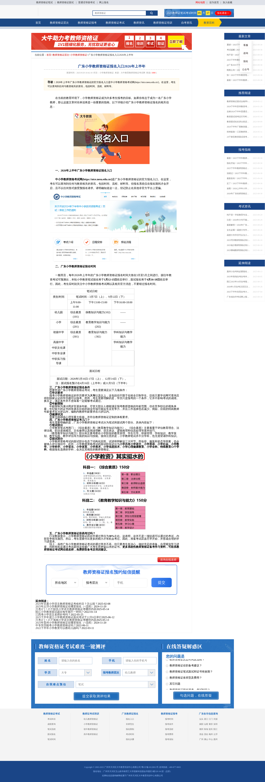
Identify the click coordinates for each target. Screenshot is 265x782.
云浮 (215, 734)
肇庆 (211, 724)
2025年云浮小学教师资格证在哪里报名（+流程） (64, 606)
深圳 (215, 724)
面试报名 (51, 734)
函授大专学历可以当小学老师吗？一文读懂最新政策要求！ (238, 235)
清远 (201, 734)
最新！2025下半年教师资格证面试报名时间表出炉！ (238, 80)
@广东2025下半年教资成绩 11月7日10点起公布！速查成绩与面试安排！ (238, 65)
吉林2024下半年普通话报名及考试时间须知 (238, 111)
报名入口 (130, 719)
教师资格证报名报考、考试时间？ (188, 674)
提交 (161, 582)
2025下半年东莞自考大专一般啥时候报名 (238, 292)
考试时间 (130, 734)
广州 (201, 739)
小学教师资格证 (78, 55)
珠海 (206, 729)
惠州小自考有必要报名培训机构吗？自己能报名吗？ (238, 271)
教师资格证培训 (162, 22)
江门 (211, 719)
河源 (215, 719)
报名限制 (130, 729)
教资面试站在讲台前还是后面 (238, 121)
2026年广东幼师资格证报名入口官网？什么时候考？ (238, 193)
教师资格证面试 (65, 2)
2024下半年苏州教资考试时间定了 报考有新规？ (238, 106)
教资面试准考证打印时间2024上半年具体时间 (238, 116)
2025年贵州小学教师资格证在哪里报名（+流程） (64, 622)
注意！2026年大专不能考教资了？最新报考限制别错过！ (238, 220)
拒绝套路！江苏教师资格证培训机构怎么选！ (238, 132)
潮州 (201, 729)
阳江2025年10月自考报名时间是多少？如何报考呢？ (238, 281)
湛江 (206, 719)
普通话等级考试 (86, 2)
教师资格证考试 (115, 22)
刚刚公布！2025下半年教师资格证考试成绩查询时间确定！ (238, 70)
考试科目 (51, 719)
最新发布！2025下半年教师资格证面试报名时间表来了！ (238, 178)
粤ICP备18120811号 (150, 767)
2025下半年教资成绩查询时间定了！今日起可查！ (238, 60)
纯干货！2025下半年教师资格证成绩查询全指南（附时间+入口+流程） (238, 55)
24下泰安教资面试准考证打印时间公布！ (238, 137)
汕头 (201, 719)
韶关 (211, 729)
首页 (38, 22)
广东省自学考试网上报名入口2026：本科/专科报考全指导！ (238, 297)
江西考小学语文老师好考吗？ (53, 614)
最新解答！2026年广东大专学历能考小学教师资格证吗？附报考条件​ (238, 225)
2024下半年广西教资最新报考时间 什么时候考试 (238, 127)
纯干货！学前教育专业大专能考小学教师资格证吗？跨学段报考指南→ (238, 215)
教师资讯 (139, 22)
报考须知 (169, 739)
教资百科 (209, 22)
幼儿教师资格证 (91, 719)
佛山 (206, 739)
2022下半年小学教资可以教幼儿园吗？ (58, 628)
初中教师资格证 (91, 729)
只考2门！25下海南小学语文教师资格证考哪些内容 (65, 619)
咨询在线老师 (168, 559)
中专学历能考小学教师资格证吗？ (55, 625)
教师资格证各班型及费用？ (184, 662)
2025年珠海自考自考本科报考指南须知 (238, 276)
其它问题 (173, 668)
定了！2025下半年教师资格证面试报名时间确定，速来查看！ (238, 183)
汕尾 (206, 724)
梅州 (211, 734)
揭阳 (201, 724)
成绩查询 (51, 724)
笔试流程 (51, 729)
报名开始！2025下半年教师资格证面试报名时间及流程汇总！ (238, 163)
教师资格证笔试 (44, 2)
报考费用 (169, 734)
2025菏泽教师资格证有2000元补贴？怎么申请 (238, 240)
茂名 (206, 734)
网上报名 (104, 2)
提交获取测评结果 (96, 696)
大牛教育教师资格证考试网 (133, 73)
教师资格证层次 (59, 22)
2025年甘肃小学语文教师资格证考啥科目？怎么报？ (66, 603)
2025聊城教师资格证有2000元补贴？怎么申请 (238, 250)
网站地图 (200, 2)
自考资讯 (186, 22)
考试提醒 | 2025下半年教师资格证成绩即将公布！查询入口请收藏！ (238, 50)
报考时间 (169, 719)
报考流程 (169, 729)
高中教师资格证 (91, 734)
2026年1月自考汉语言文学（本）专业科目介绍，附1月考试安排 (238, 287)
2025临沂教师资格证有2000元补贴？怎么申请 (238, 245)
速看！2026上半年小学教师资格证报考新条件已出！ (238, 188)
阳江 (215, 729)
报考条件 (169, 724)
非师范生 (130, 724)
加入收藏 (227, 2)
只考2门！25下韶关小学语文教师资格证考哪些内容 (65, 609)
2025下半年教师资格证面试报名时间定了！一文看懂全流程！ (238, 168)
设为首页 (214, 2)
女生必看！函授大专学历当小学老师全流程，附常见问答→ (238, 230)
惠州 (215, 739)
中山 (211, 739)
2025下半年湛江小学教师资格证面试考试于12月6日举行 (68, 617)
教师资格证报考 (87, 22)
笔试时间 (51, 739)
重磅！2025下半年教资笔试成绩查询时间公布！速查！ (238, 45)
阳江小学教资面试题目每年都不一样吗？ (59, 611)
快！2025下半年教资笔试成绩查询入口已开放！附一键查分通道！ (238, 75)
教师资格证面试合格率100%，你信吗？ (238, 101)
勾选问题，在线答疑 (196, 695)
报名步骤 (130, 739)
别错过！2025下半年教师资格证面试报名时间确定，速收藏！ (238, 173)
